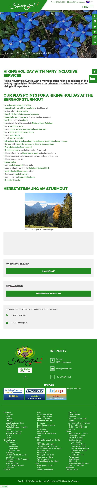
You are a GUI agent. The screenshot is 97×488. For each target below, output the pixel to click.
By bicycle (41, 423)
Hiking (23, 53)
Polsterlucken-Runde (79, 450)
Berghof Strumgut (39, 481)
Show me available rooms (48, 294)
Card (39, 412)
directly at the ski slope (15, 423)
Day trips (40, 427)
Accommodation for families (79, 423)
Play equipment (74, 414)
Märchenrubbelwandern (77, 419)
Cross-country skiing (45, 457)
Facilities (9, 419)
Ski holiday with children (46, 444)
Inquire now (48, 271)
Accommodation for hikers (78, 463)
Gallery (94, 21)
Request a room (72, 470)
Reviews (9, 436)
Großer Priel (13, 446)
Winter (37, 438)
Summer (7, 470)
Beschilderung (73, 459)
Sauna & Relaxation (13, 433)
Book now (70, 467)
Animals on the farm (14, 431)
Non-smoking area (94, 37)
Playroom (72, 416)
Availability (93, 79)
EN (90, 2)
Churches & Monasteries (46, 433)
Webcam (94, 32)
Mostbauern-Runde (78, 446)
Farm (37, 463)
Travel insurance (12, 463)
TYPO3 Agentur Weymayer (68, 481)
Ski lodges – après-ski (45, 455)
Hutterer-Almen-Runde (80, 448)
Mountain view (14, 450)
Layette (71, 421)
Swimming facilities (44, 416)
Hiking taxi (72, 461)
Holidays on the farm (45, 465)
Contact (94, 42)
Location (94, 71)
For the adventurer (44, 421)
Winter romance (43, 459)
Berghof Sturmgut (74, 388)
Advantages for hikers (76, 436)
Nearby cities (42, 429)
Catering (9, 421)
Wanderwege (73, 457)
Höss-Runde (75, 442)
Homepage (9, 53)
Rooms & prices (10, 440)
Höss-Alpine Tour (77, 455)
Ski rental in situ (43, 453)
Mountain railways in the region (49, 448)
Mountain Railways (44, 414)
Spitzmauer (12, 444)
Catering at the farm (76, 425)
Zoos (39, 436)
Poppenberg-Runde (78, 444)
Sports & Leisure (43, 419)
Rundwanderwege (75, 440)
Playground (72, 412)
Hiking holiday (11, 425)
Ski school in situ (43, 450)
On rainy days (42, 431)
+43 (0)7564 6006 (59, 2)
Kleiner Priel (13, 448)
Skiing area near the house (47, 446)
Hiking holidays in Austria (78, 433)
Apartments (10, 442)
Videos (94, 26)
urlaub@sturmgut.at (76, 2)
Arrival (8, 416)
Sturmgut (7, 412)
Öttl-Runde (75, 453)
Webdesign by (52, 481)
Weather (94, 16)
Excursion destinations (46, 425)
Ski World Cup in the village (47, 461)
